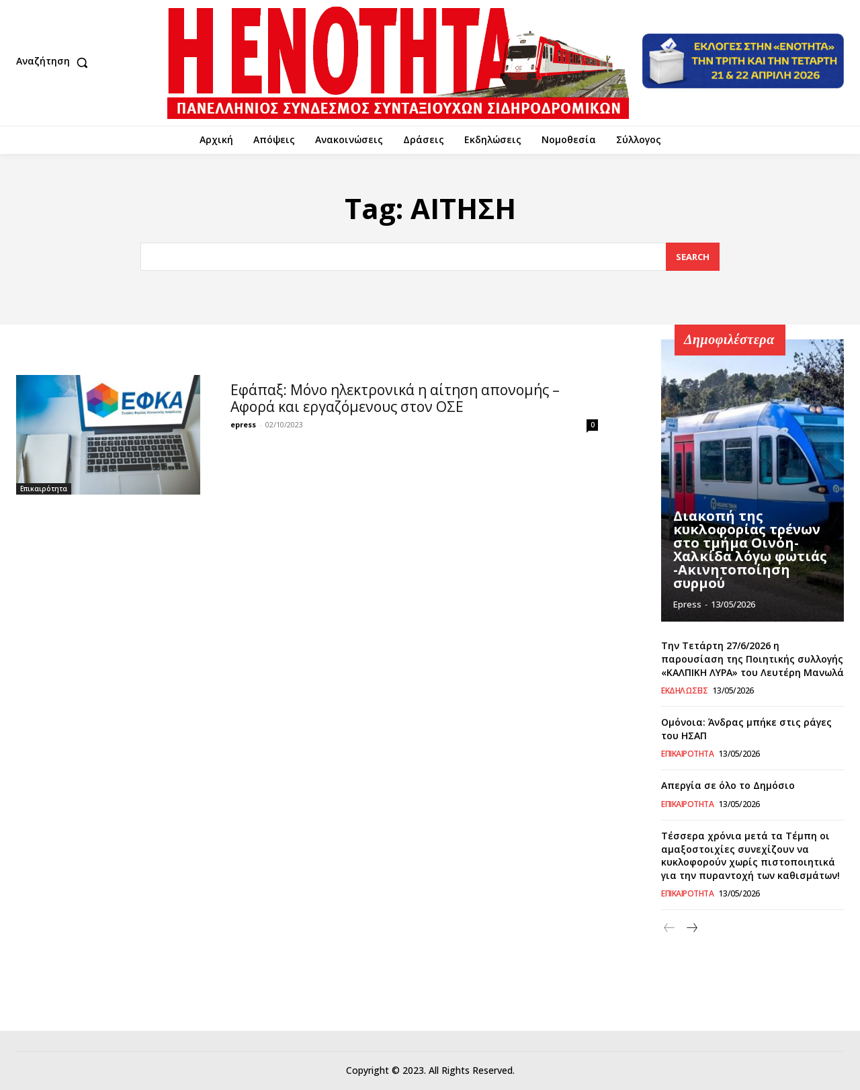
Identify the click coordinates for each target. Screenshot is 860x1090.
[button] (55, 62)
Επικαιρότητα (43, 488)
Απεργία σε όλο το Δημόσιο (728, 785)
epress (243, 424)
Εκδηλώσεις (684, 690)
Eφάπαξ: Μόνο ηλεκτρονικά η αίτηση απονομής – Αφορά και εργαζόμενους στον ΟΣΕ (395, 397)
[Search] (693, 257)
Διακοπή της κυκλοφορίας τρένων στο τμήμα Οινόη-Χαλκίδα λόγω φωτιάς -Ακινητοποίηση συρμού (750, 549)
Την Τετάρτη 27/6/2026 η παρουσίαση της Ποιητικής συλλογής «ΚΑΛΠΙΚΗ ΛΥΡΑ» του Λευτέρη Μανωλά (752, 658)
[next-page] (691, 928)
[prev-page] (669, 928)
